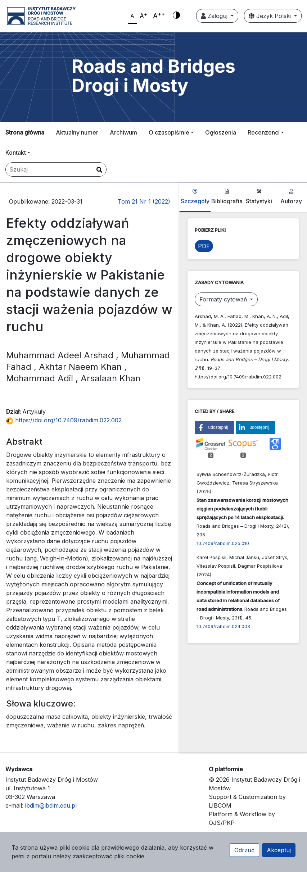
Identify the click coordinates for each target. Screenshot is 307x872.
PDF (204, 246)
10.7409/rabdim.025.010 (223, 543)
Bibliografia (227, 197)
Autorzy (291, 197)
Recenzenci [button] (264, 132)
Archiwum (123, 132)
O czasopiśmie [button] (169, 132)
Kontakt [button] (15, 152)
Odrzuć (244, 850)
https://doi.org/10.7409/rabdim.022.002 (64, 420)
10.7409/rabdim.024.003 (223, 626)
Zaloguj (215, 15)
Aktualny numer (77, 132)
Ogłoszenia (220, 132)
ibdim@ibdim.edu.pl (51, 805)
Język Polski (271, 15)
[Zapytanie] (56, 169)
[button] (214, 427)
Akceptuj (279, 850)
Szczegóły (195, 197)
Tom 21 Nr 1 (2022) (144, 201)
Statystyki (259, 197)
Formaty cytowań (224, 299)
